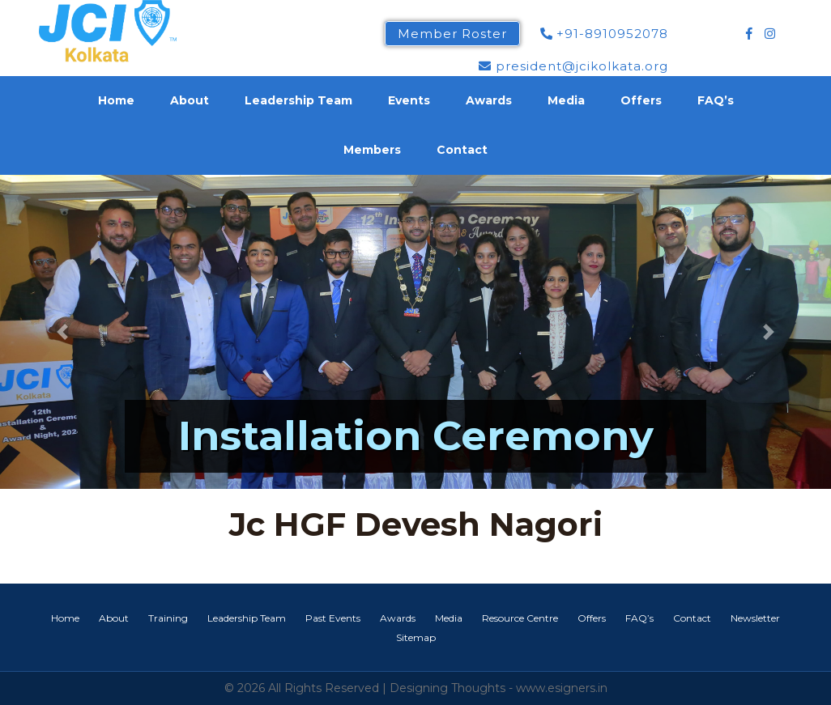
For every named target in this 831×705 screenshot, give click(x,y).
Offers (641, 100)
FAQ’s (715, 100)
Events (409, 100)
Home (116, 100)
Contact (462, 149)
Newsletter (755, 618)
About (189, 100)
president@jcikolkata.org (573, 66)
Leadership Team (298, 100)
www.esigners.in (561, 688)
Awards (489, 100)
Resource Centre (520, 618)
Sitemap (416, 637)
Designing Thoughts (447, 688)
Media (566, 100)
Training (168, 618)
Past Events (332, 618)
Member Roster (452, 33)
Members (372, 149)
